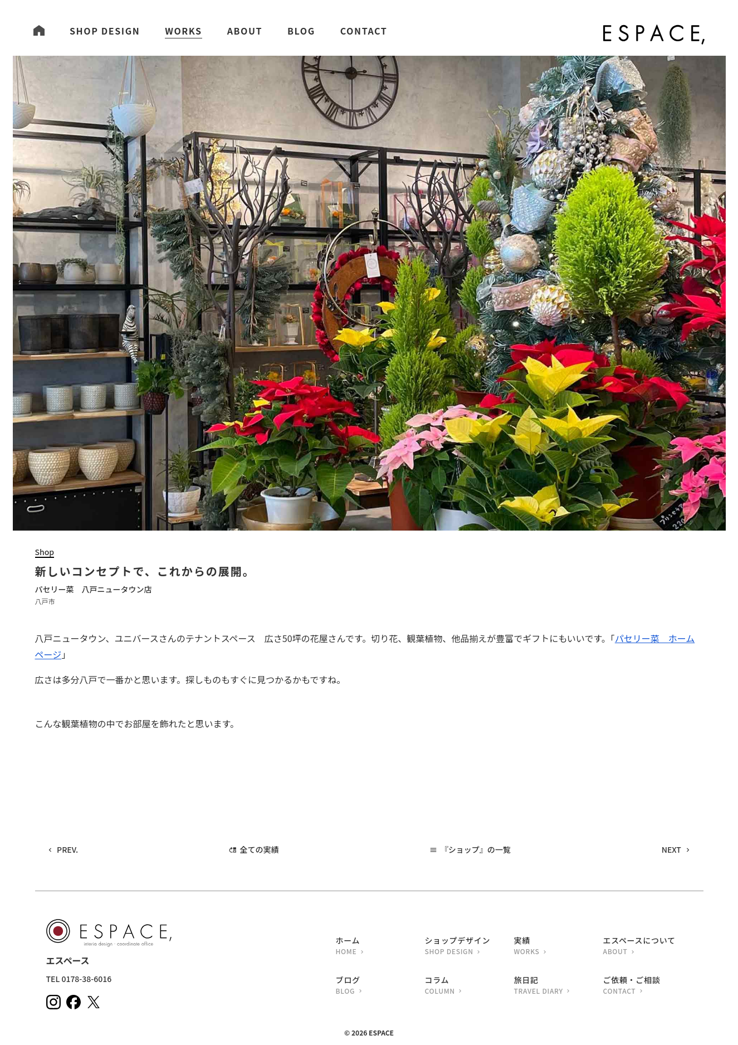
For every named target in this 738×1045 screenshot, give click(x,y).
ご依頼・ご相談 (647, 986)
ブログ (380, 986)
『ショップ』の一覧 (476, 849)
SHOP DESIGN (105, 30)
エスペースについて (647, 947)
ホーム (380, 947)
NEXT (671, 849)
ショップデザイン (469, 947)
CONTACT (364, 30)
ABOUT (244, 30)
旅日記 (558, 986)
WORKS (183, 30)
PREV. (67, 849)
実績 (558, 947)
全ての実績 (259, 849)
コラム (469, 986)
